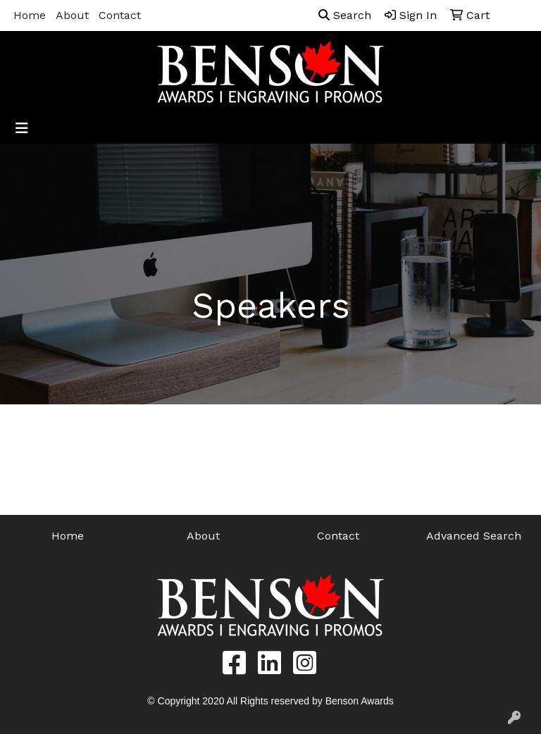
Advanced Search (473, 535)
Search (344, 15)
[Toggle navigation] (22, 128)
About (72, 15)
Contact (120, 15)
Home (29, 15)
